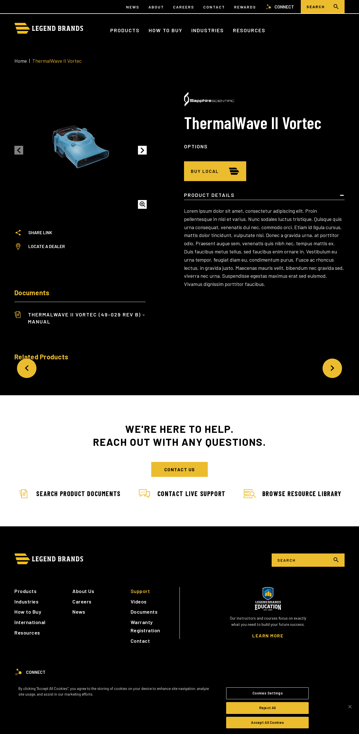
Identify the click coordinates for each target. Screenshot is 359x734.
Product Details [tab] (209, 195)
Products (125, 30)
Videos (139, 601)
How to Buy (165, 30)
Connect (279, 6)
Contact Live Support (182, 493)
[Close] (350, 709)
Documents (144, 612)
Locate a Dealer (39, 246)
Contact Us (179, 469)
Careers (183, 7)
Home (20, 61)
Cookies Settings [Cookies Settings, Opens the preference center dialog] (267, 695)
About (156, 7)
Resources (249, 30)
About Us (83, 591)
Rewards (245, 7)
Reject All (267, 709)
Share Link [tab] (33, 232)
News (132, 7)
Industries (207, 30)
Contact (214, 7)
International (30, 622)
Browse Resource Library (292, 493)
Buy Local (205, 171)
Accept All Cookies (267, 724)
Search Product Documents (69, 493)
